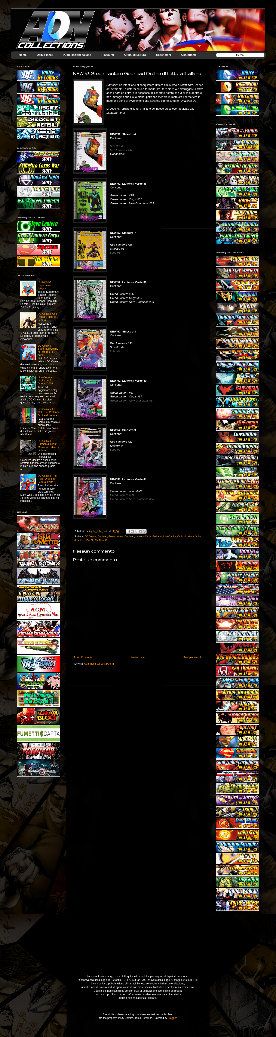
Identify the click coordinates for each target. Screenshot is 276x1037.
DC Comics (90, 536)
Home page (138, 657)
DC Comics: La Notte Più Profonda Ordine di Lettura (48, 412)
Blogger (172, 1017)
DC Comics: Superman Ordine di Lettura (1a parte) (48, 350)
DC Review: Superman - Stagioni (44, 285)
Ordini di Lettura (185, 536)
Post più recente (83, 657)
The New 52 (101, 540)
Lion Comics (169, 536)
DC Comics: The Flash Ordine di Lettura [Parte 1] (47, 479)
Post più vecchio (193, 657)
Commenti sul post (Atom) (99, 663)
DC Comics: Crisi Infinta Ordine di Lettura (47, 317)
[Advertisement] (237, 939)
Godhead (102, 536)
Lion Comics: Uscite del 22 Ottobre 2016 (45, 380)
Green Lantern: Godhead (121, 536)
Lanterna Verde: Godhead (148, 536)
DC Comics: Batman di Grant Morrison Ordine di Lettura (48, 446)
